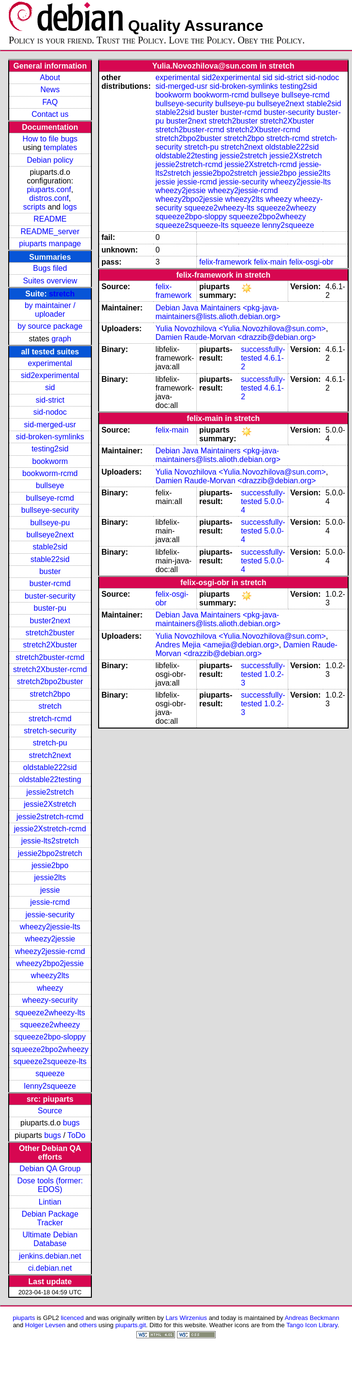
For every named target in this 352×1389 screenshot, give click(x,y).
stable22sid (50, 559)
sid (50, 387)
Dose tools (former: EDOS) (50, 1185)
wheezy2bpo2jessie (50, 963)
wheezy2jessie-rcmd (50, 951)
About (50, 77)
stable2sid (49, 547)
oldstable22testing (50, 779)
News (49, 89)
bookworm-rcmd (50, 473)
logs (70, 207)
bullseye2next (49, 535)
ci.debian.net (50, 1268)
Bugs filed (50, 268)
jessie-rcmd (50, 902)
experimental (50, 363)
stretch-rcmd (50, 719)
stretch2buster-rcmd (49, 657)
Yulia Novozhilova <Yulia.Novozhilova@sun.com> (240, 328)
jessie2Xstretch (50, 804)
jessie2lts (50, 877)
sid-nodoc (50, 412)
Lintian (50, 1202)
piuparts (24, 1317)
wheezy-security (50, 1000)
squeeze (50, 1073)
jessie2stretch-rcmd (50, 817)
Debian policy (50, 160)
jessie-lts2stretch (50, 841)
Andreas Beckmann (312, 1317)
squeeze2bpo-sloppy (50, 1037)
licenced (72, 1317)
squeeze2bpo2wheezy (50, 1049)
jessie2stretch (50, 792)
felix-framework (225, 262)
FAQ (50, 102)
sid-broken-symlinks (50, 437)
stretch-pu (50, 743)
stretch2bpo (50, 694)
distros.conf (49, 198)
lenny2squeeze (50, 1086)
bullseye (50, 485)
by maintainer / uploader (50, 309)
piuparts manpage (50, 243)
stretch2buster (50, 633)
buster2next (50, 621)
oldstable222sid (50, 767)
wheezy (50, 988)
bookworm (50, 461)
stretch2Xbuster (50, 645)
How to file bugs (49, 139)
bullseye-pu (50, 523)
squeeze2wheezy (50, 1025)
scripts (34, 207)
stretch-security (50, 731)
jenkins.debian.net (50, 1256)
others (88, 1325)
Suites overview (50, 281)
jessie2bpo (50, 865)
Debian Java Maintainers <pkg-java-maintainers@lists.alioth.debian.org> (217, 312)
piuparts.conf (49, 189)
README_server (50, 231)
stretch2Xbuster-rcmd (50, 669)
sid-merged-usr (50, 425)
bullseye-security (50, 510)
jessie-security (50, 915)
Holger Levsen (45, 1325)
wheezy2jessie (50, 939)
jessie (50, 890)
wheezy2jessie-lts (50, 927)
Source (50, 1111)
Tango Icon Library (311, 1325)
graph (62, 339)
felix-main (270, 262)
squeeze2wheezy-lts (50, 1013)
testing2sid (50, 449)
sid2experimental (50, 375)
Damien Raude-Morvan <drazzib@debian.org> (235, 337)
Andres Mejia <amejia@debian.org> (217, 645)
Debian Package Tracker (50, 1218)
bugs (71, 1123)
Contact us (49, 114)
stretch (61, 294)
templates (60, 147)
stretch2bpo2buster (50, 681)
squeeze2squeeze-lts (50, 1061)
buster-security (50, 596)
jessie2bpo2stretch (50, 853)
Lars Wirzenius (186, 1317)
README (49, 219)
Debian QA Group (49, 1169)
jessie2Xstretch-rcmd (50, 829)
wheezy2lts (50, 975)
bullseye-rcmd (50, 498)
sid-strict (50, 400)
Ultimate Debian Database (50, 1239)
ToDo (76, 1135)
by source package (49, 326)
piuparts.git (130, 1325)
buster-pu (50, 608)
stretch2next (50, 755)
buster (49, 571)
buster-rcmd (50, 583)
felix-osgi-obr (311, 262)
